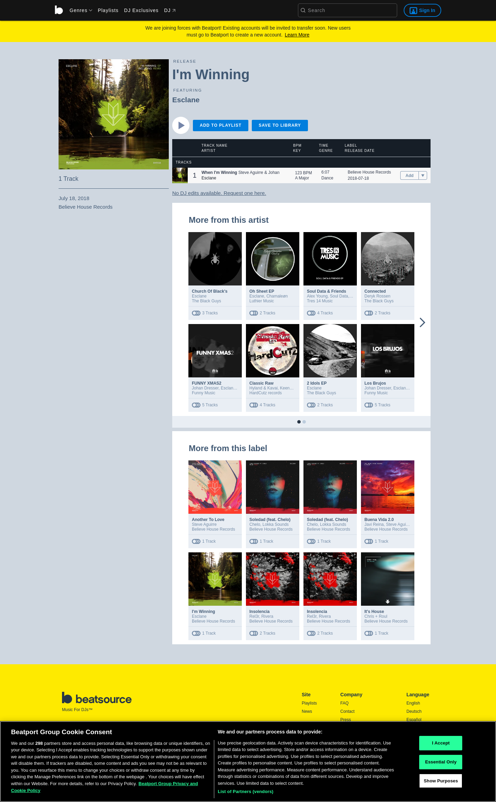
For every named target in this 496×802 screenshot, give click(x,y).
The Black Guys (206, 301)
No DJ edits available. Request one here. (219, 193)
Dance (327, 178)
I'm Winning (203, 611)
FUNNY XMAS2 (206, 383)
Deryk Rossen (377, 296)
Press (345, 719)
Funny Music (203, 392)
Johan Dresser (205, 388)
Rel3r (254, 616)
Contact (347, 711)
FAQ (344, 703)
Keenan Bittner (293, 388)
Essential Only (440, 764)
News (307, 711)
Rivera (267, 616)
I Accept (441, 745)
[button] (180, 175)
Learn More (297, 35)
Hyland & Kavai (263, 388)
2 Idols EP (317, 383)
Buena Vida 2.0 (379, 519)
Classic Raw (261, 383)
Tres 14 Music (320, 301)
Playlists (108, 10)
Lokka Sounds (275, 524)
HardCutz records (265, 392)
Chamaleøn (277, 296)
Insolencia (259, 611)
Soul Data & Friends (326, 291)
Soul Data (339, 296)
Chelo (254, 524)
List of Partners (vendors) (245, 793)
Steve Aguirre (204, 524)
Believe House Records (369, 172)
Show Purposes (441, 782)
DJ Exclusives (141, 10)
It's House (374, 611)
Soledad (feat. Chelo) (269, 519)
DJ (169, 10)
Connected (375, 291)
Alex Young (317, 296)
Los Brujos (375, 383)
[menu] (78, 10)
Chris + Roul (375, 616)
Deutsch (414, 711)
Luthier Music (261, 301)
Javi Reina (374, 524)
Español (413, 719)
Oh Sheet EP (261, 291)
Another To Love (208, 519)
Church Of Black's (210, 291)
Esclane (185, 100)
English (413, 703)
